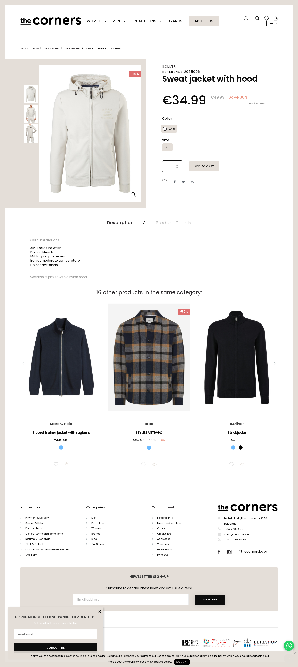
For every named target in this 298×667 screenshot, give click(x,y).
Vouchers (163, 544)
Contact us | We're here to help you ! (47, 549)
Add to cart (204, 166)
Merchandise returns (169, 523)
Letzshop (270, 642)
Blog (94, 539)
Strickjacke (237, 432)
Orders (161, 528)
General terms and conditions (44, 533)
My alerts (162, 554)
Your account (163, 507)
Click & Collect (34, 544)
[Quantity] (172, 166)
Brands (175, 21)
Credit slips (164, 533)
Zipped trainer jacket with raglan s (61, 432)
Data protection (35, 528)
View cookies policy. (159, 661)
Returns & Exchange (37, 539)
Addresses (163, 539)
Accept (182, 662)
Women (94, 21)
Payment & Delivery (37, 518)
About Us (204, 21)
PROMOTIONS (145, 21)
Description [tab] (120, 222)
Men (116, 21)
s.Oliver (169, 66)
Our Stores (97, 544)
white (172, 128)
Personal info (165, 518)
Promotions (98, 523)
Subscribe (210, 599)
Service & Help (34, 523)
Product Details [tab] (173, 222)
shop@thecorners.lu (236, 534)
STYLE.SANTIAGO (148, 432)
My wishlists (164, 549)
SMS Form (31, 554)
